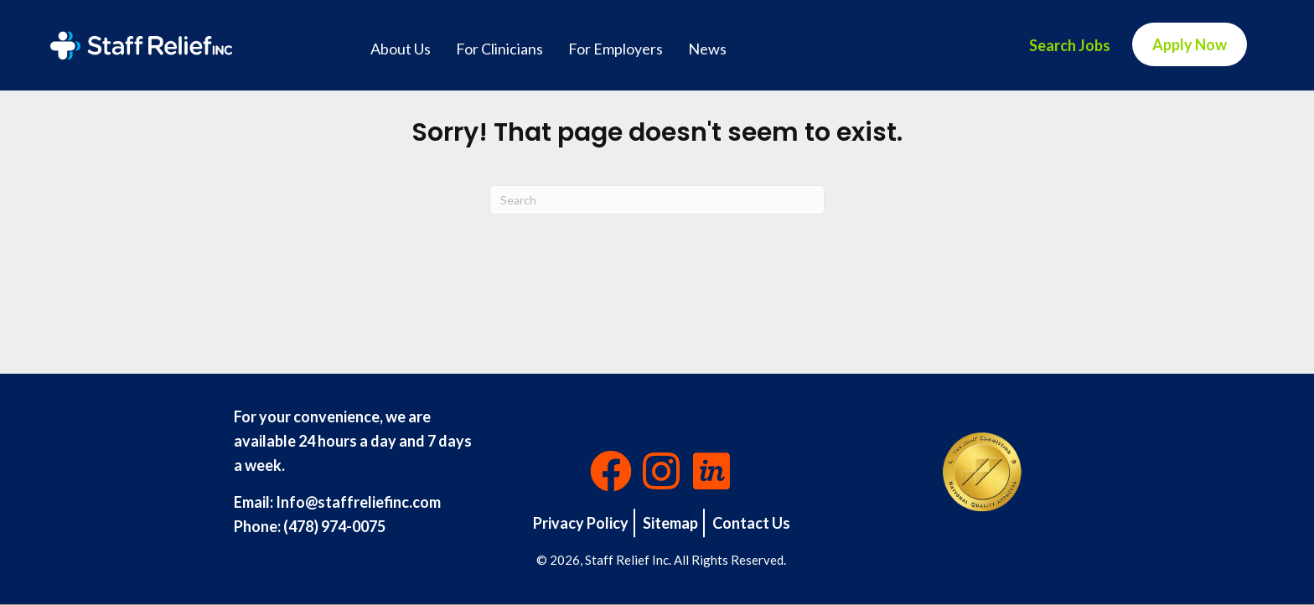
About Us (400, 48)
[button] (611, 471)
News (707, 48)
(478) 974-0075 (334, 526)
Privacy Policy (581, 523)
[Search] (657, 200)
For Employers (615, 48)
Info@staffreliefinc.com (358, 502)
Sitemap (670, 523)
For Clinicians (499, 48)
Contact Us (751, 523)
